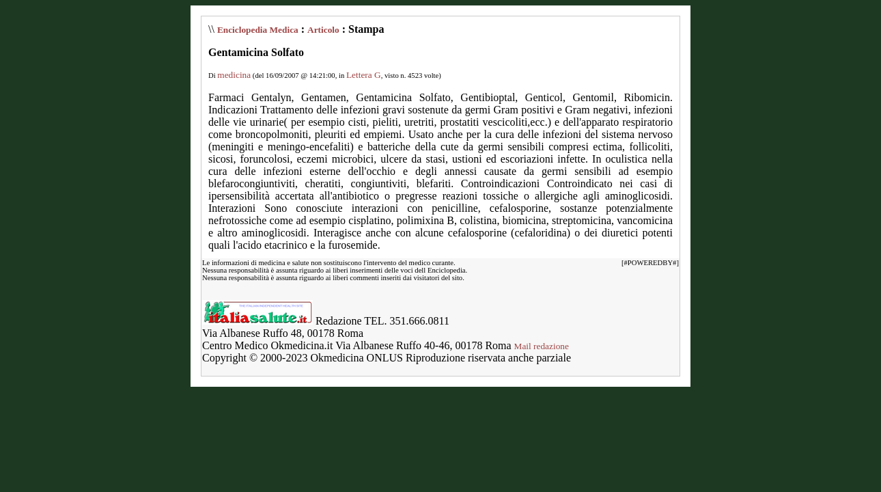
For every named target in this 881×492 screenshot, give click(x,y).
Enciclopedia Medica (257, 30)
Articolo (323, 30)
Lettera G (363, 75)
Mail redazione (541, 346)
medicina (234, 75)
